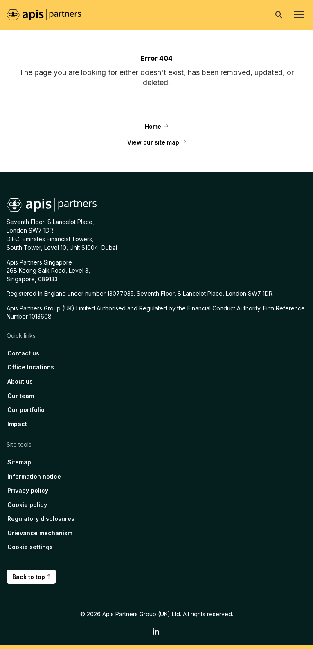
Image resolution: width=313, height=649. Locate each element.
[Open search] (279, 15)
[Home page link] (48, 14)
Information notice (34, 476)
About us (20, 381)
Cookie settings (30, 546)
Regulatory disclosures (40, 518)
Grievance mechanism (39, 532)
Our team (20, 395)
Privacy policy (27, 490)
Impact (17, 424)
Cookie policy (27, 504)
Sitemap (19, 462)
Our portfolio (26, 409)
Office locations (30, 367)
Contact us (23, 353)
